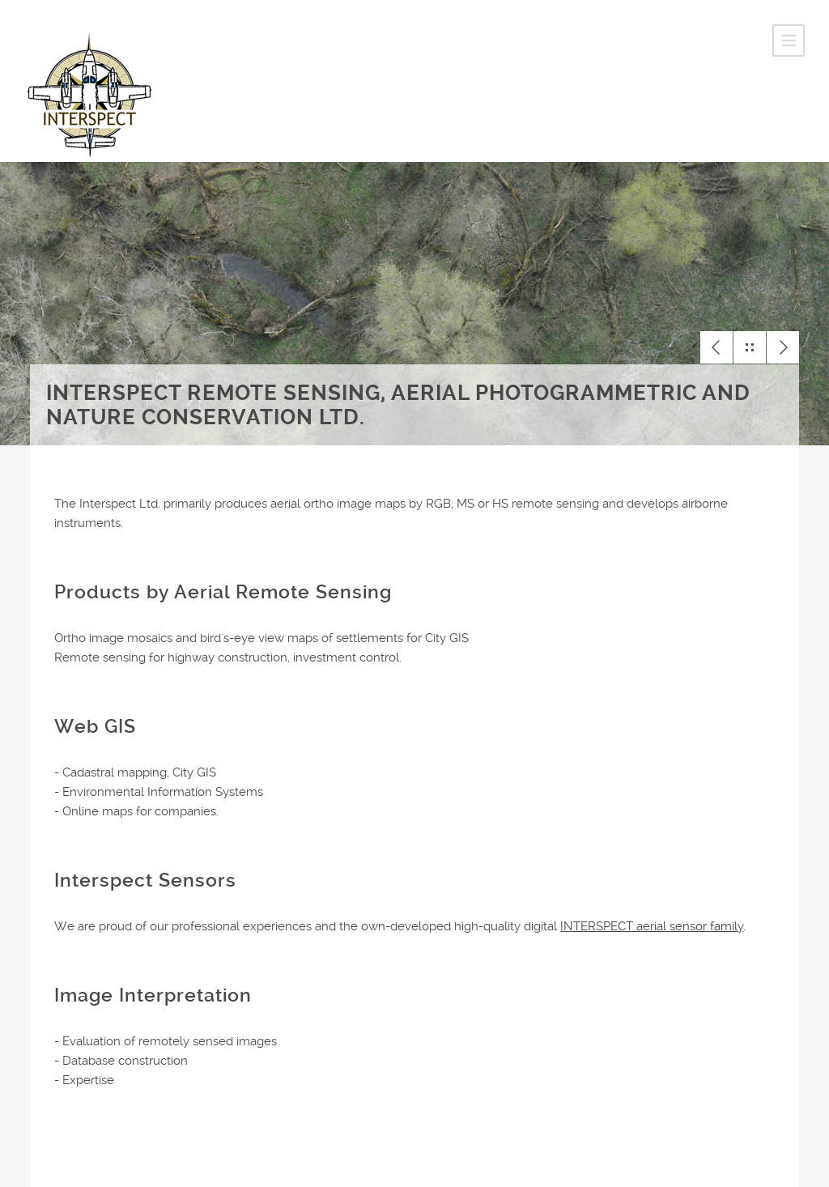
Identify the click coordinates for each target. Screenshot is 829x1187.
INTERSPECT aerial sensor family (651, 926)
